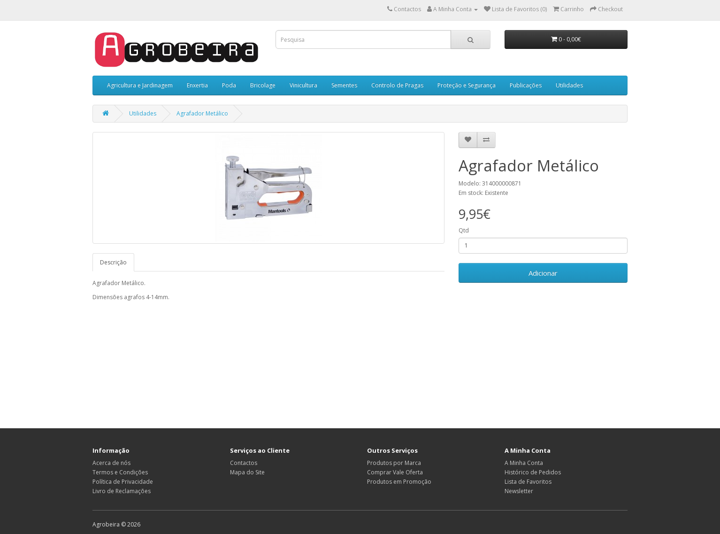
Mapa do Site (247, 472)
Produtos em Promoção (399, 482)
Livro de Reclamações (121, 491)
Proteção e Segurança (466, 85)
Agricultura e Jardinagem (140, 85)
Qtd (464, 230)
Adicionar (543, 273)
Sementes (344, 85)
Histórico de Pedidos (533, 472)
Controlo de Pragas (397, 85)
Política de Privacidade (122, 482)
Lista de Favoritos (528, 482)
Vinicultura (303, 85)
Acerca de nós (111, 463)
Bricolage (263, 85)
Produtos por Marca (394, 463)
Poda (229, 85)
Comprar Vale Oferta (395, 472)
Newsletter (519, 491)
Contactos (243, 463)
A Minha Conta (524, 463)
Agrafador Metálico (202, 113)
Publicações (526, 85)
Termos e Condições (120, 472)
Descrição (113, 262)
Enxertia (197, 85)
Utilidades (569, 85)
